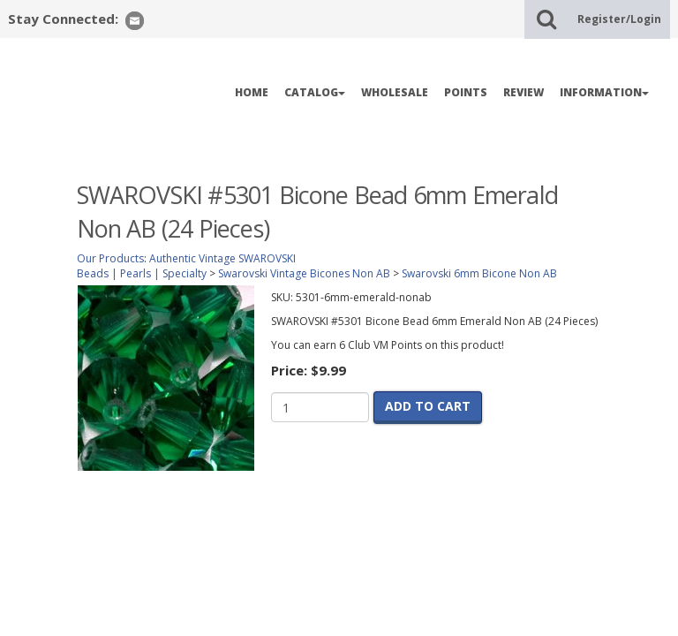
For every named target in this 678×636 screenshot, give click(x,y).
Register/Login (619, 18)
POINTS (465, 92)
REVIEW (523, 92)
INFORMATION (604, 92)
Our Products (110, 258)
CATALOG (314, 92)
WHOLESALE (394, 92)
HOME (251, 92)
